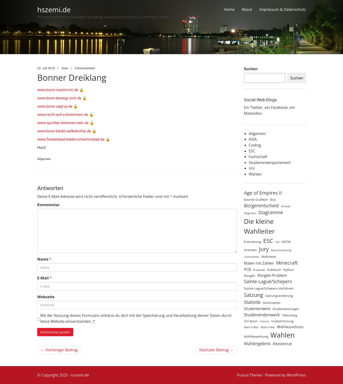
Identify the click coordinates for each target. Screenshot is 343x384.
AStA (253, 139)
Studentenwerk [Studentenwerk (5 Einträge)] (257, 308)
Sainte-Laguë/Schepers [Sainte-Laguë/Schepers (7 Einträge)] (268, 281)
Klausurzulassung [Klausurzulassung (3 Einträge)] (281, 250)
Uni (252, 168)
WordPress (296, 375)
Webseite (46, 296)
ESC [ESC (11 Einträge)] (268, 241)
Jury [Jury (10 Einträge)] (264, 249)
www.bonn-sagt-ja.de (54, 106)
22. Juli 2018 (46, 68)
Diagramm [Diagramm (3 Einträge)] (250, 213)
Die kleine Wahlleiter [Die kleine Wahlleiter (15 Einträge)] (259, 226)
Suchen (251, 68)
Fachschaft (258, 156)
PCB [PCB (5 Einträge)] (247, 269)
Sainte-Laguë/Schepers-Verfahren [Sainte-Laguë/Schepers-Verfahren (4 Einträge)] (269, 288)
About (246, 9)
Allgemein (44, 159)
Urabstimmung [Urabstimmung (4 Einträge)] (282, 321)
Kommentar (48, 204)
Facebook (279, 107)
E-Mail (44, 278)
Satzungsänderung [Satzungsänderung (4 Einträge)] (279, 296)
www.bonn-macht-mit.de (57, 90)
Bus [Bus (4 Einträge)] (273, 199)
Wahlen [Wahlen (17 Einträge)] (282, 335)
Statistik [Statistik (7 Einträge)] (252, 302)
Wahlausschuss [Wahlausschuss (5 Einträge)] (290, 326)
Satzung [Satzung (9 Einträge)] (253, 294)
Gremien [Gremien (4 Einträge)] (250, 250)
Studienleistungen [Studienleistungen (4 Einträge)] (286, 309)
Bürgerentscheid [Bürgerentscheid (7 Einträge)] (261, 206)
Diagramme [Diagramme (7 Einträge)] (270, 212)
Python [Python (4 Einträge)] (288, 270)
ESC (252, 151)
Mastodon (253, 113)
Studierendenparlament (270, 162)
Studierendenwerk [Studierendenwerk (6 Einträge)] (262, 315)
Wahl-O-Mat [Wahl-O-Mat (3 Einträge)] (268, 327)
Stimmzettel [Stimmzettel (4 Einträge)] (271, 303)
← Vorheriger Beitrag (59, 349)
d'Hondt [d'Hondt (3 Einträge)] (285, 206)
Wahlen (255, 174)
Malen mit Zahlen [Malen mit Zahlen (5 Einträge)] (259, 263)
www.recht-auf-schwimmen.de (62, 114)
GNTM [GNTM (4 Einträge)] (286, 242)
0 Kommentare (85, 68)
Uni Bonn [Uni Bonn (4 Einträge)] (251, 321)
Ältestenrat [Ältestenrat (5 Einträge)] (282, 343)
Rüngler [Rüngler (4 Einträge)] (250, 276)
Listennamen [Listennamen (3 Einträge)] (251, 256)
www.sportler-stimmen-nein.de (63, 123)
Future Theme (249, 375)
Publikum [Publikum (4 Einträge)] (274, 270)
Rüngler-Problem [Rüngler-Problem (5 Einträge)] (272, 275)
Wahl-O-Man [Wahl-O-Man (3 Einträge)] (251, 327)
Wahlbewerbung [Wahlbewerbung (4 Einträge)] (256, 336)
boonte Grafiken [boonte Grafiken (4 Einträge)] (256, 199)
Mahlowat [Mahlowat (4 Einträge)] (268, 256)
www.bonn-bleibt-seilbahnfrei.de (64, 131)
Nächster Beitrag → (216, 349)
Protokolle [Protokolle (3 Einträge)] (259, 270)
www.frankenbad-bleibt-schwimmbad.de (71, 139)
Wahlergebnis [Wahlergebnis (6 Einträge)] (257, 343)
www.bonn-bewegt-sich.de (59, 98)
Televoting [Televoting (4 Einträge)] (289, 315)
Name (44, 259)
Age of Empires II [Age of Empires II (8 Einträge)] (263, 192)
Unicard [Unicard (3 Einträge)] (264, 321)
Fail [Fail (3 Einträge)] (277, 242)
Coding (255, 145)
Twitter (256, 107)
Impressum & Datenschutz (282, 9)
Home (229, 9)
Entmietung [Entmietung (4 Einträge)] (252, 242)
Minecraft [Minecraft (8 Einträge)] (287, 262)
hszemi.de (54, 9)
